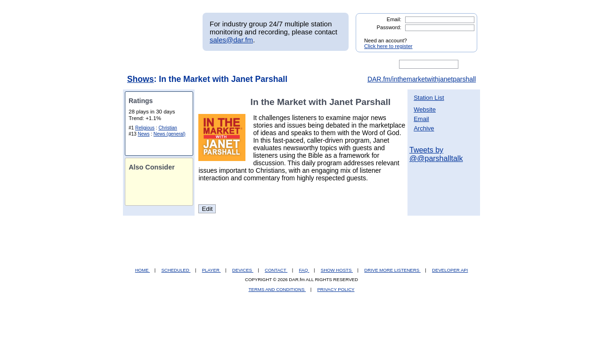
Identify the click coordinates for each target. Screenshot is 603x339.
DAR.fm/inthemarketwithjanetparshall (421, 79)
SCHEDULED (175, 270)
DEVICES (242, 270)
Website (425, 109)
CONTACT (276, 270)
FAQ (304, 270)
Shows (140, 79)
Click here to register (388, 46)
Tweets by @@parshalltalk (436, 154)
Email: (394, 19)
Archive (424, 128)
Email (421, 118)
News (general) (170, 134)
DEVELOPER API (450, 270)
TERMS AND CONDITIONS (277, 289)
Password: (389, 27)
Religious (145, 127)
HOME (142, 270)
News (143, 134)
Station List (429, 97)
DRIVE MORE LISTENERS (392, 270)
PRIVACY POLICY (335, 289)
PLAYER (211, 270)
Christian (167, 127)
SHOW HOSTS (337, 270)
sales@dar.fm (231, 40)
